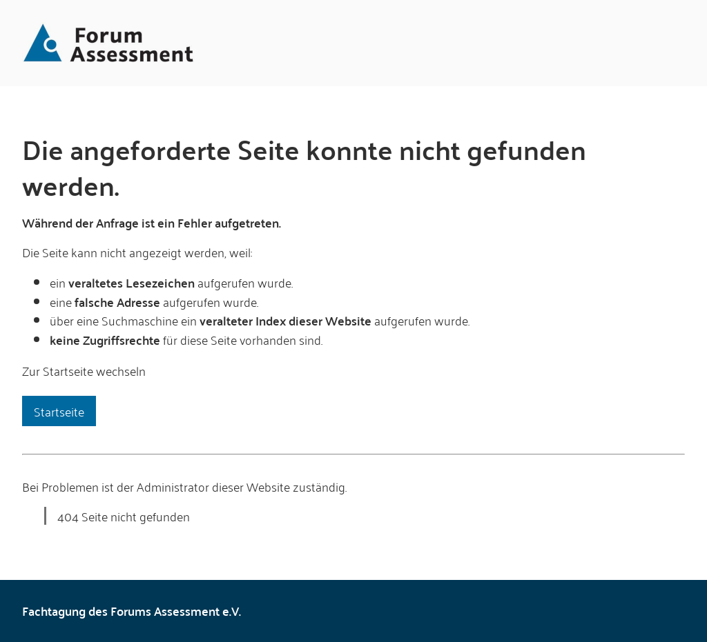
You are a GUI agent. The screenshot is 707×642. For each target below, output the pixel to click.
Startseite (59, 411)
